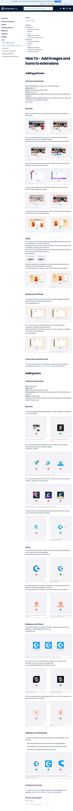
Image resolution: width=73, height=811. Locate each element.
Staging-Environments (8, 53)
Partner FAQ (5, 48)
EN (70, 4)
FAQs (3, 40)
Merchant (5, 31)
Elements (30, 31)
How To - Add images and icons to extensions (12, 45)
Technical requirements (34, 29)
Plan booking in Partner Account (10, 56)
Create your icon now (33, 51)
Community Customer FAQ (9, 51)
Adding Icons (28, 39)
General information (8, 21)
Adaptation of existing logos (35, 49)
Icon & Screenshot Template (48, 374)
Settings (4, 37)
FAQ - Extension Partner (8, 43)
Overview (5, 18)
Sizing (29, 33)
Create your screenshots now (35, 37)
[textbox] (38, 8)
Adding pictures (29, 27)
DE (69, 4)
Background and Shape (33, 35)
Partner (4, 24)
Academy (5, 34)
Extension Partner (7, 28)
